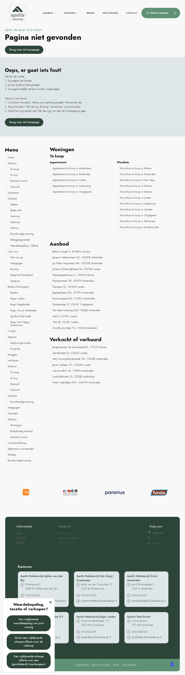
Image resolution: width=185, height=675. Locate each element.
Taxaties (14, 204)
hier (49, 111)
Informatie (13, 413)
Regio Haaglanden (20, 304)
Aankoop (15, 222)
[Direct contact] (155, 13)
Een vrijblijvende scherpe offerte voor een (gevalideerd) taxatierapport (29, 660)
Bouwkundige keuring (22, 234)
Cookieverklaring (17, 443)
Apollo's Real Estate (20, 316)
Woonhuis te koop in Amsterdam (138, 174)
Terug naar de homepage (24, 50)
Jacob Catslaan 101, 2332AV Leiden (71, 365)
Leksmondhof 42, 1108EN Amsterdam (73, 371)
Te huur (14, 175)
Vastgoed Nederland (21, 275)
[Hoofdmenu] (175, 13)
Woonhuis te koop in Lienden (136, 209)
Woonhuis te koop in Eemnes (136, 192)
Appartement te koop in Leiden (69, 180)
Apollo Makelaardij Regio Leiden (96, 617)
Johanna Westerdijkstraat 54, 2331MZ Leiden (76, 269)
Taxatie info (16, 210)
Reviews (14, 269)
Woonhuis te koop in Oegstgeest (138, 215)
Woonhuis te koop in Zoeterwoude (139, 227)
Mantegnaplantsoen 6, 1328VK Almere (73, 275)
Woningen (16, 425)
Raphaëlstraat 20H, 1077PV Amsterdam (73, 293)
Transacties (13, 193)
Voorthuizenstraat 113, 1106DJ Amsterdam (74, 328)
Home (11, 157)
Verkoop (15, 216)
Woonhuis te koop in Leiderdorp (138, 203)
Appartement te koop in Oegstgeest (72, 192)
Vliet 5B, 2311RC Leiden (65, 322)
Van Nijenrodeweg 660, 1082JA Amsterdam (76, 310)
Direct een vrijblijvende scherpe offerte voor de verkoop (28, 642)
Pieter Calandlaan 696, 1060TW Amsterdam (76, 382)
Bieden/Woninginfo (18, 287)
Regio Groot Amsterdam (23, 310)
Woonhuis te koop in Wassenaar (137, 221)
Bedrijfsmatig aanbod (21, 431)
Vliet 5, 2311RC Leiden (64, 316)
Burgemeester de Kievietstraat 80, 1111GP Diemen (79, 347)
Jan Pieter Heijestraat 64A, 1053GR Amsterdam (77, 263)
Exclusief (14, 384)
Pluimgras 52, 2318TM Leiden (68, 287)
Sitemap (12, 455)
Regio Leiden (17, 298)
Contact (12, 331)
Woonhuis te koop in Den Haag (137, 180)
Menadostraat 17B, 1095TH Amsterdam (73, 281)
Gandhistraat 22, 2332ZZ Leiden (70, 353)
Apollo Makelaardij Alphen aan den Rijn (42, 578)
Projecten (15, 349)
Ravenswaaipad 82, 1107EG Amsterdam (73, 298)
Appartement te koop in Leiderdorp (71, 186)
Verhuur (14, 228)
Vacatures (15, 281)
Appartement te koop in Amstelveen (71, 168)
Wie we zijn (16, 257)
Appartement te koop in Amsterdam (71, 174)
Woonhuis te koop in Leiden (135, 198)
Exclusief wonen (19, 181)
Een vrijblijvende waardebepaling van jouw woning (29, 623)
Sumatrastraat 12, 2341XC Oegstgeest (72, 304)
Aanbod (12, 163)
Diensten (12, 198)
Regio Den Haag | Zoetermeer (20, 323)
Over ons (13, 251)
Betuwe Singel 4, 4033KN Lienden (71, 251)
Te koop (14, 169)
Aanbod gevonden (20, 343)
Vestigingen (16, 263)
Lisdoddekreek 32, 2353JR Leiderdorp (73, 376)
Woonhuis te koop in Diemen (136, 186)
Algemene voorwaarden (21, 449)
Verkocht (15, 187)
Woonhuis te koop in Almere (135, 168)
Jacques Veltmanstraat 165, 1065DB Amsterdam (77, 257)
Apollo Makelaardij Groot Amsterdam (142, 578)
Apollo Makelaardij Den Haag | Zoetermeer (95, 578)
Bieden (14, 293)
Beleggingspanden (20, 240)
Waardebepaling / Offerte (24, 246)
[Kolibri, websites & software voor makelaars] (172, 664)
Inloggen (12, 355)
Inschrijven (13, 360)
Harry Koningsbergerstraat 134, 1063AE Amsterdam (80, 359)
